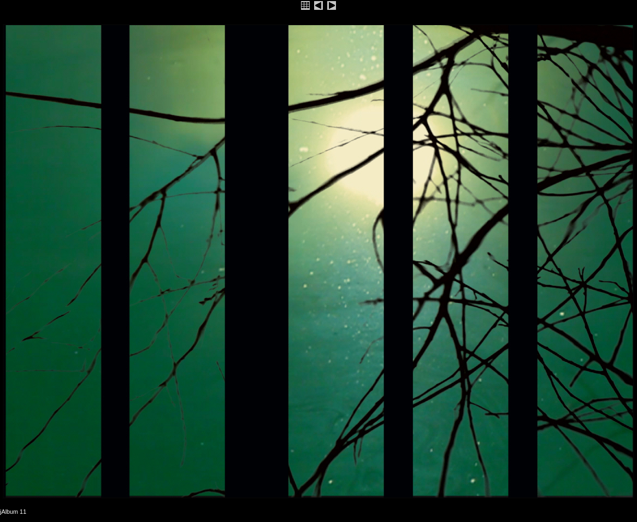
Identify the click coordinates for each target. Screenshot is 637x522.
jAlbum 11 (13, 511)
